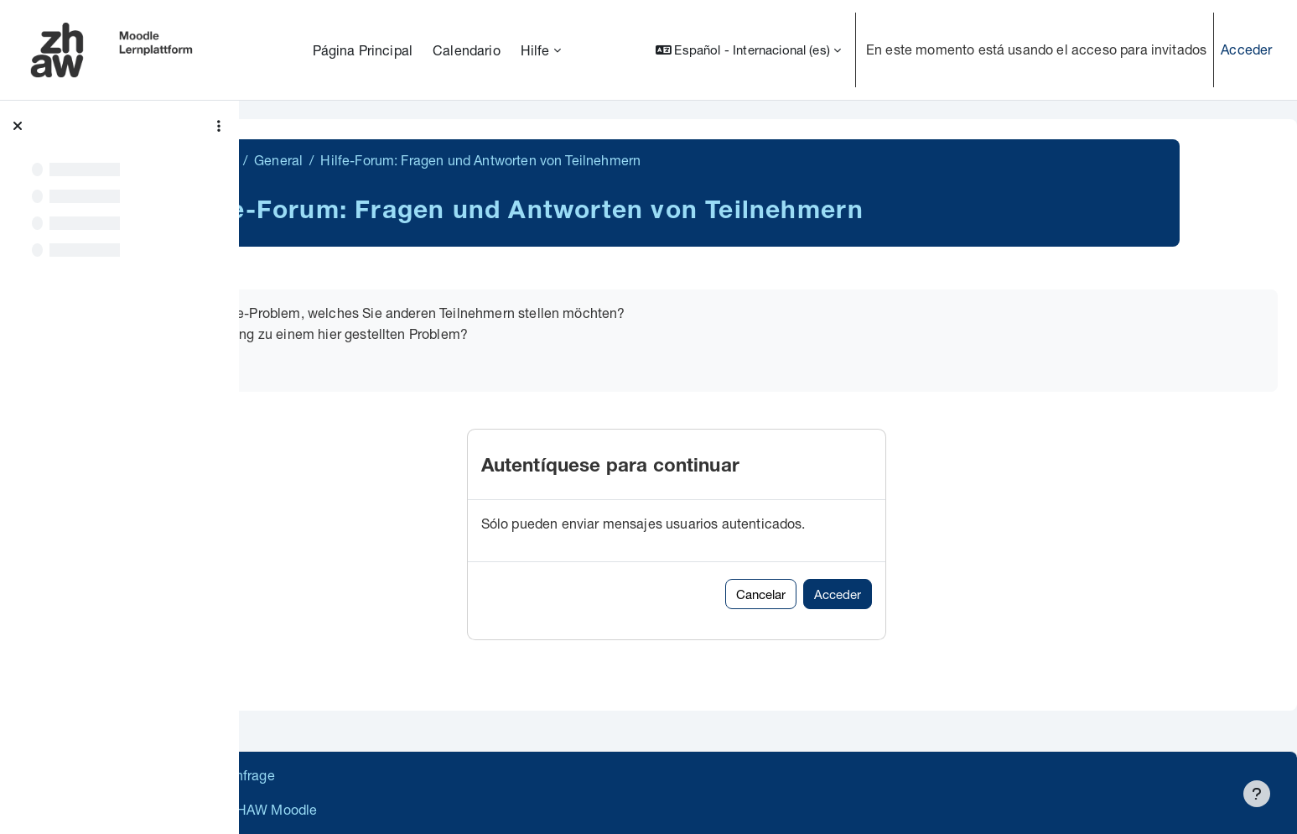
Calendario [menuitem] (467, 50)
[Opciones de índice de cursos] (218, 125)
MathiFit (309, 160)
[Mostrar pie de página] (1256, 793)
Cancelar (859, 594)
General (376, 160)
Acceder (1246, 49)
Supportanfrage (412, 775)
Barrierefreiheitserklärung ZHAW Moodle (389, 809)
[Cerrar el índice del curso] (17, 125)
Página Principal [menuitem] (363, 50)
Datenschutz (304, 775)
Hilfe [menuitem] (535, 50)
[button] (748, 50)
